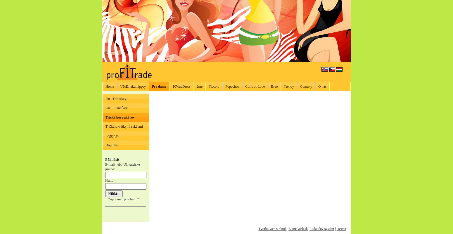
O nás (322, 86)
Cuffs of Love (255, 86)
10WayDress (181, 86)
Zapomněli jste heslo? (123, 199)
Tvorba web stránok (272, 229)
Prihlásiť (341, 228)
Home (110, 86)
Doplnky (112, 145)
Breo (274, 86)
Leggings (112, 136)
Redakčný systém (322, 229)
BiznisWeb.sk (298, 229)
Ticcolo (214, 86)
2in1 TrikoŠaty (116, 99)
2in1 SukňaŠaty (117, 108)
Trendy (289, 86)
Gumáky (306, 86)
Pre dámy (159, 86)
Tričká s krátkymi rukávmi (124, 126)
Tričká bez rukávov (120, 117)
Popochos (232, 86)
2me (199, 86)
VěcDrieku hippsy (133, 86)
